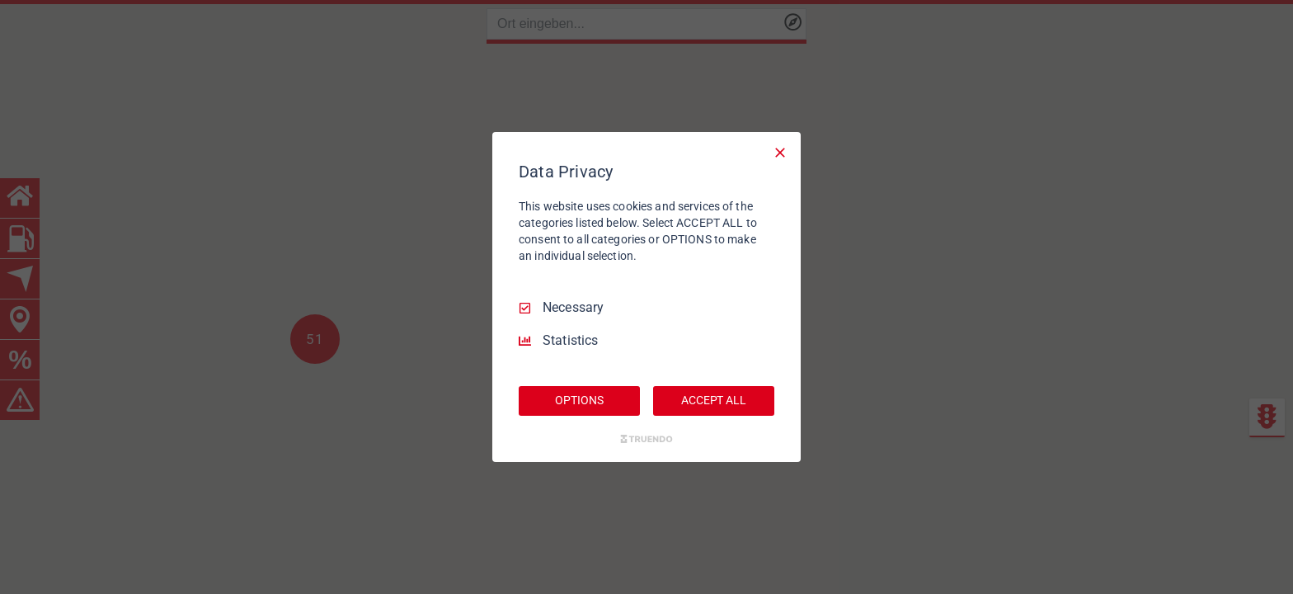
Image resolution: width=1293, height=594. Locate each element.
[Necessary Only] (780, 152)
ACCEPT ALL (713, 400)
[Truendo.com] (646, 439)
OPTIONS (579, 400)
